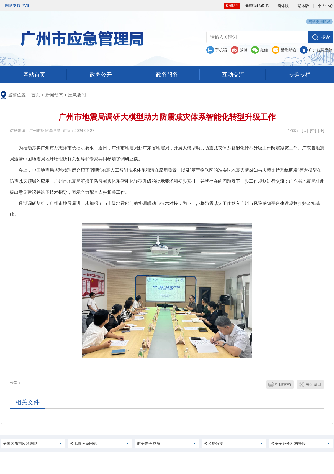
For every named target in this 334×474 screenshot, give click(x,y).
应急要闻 (77, 95)
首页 (35, 95)
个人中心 (325, 6)
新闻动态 (54, 95)
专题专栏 (300, 75)
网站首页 (34, 75)
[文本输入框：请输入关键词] (256, 37)
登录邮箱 (288, 50)
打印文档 (283, 384)
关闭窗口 (313, 384)
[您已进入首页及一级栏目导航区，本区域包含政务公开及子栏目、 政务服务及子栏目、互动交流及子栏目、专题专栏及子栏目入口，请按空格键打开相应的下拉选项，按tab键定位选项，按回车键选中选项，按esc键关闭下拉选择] (167, 75)
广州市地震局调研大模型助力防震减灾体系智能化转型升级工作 (167, 117)
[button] (320, 37)
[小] (321, 130)
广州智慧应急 (320, 50)
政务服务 (167, 75)
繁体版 (303, 6)
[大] (305, 130)
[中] (313, 130)
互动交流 (233, 75)
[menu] (34, 74)
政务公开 (101, 75)
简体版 (283, 6)
